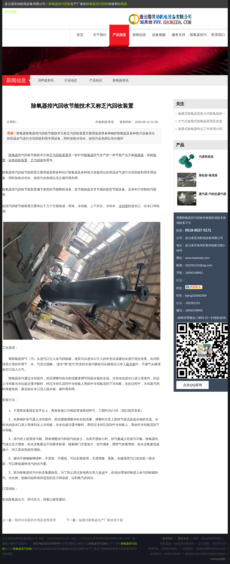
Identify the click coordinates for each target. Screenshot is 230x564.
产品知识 (95, 80)
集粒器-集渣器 (208, 175)
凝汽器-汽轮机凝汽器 (212, 194)
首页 (80, 35)
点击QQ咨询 (192, 385)
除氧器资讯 (120, 80)
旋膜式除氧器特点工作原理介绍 (200, 129)
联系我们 (218, 35)
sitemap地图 (218, 559)
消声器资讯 (46, 80)
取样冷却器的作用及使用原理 (35, 520)
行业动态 (70, 80)
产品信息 (119, 35)
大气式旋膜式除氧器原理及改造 (200, 121)
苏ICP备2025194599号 (47, 543)
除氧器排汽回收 (60, 4)
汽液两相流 (206, 156)
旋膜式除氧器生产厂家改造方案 (101, 520)
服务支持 (178, 35)
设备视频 (159, 35)
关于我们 (99, 35)
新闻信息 (139, 35)
